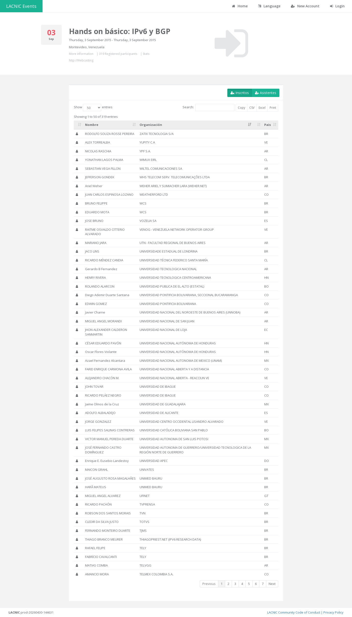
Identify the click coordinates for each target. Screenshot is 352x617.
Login (337, 6)
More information (81, 54)
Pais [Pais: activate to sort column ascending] (267, 124)
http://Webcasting (81, 60)
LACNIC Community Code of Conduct (293, 612)
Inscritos (240, 92)
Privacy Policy (333, 612)
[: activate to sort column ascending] (78, 125)
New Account (305, 6)
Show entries (93, 107)
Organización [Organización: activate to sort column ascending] (151, 124)
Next (272, 583)
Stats (146, 54)
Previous (209, 583)
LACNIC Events (21, 6)
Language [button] (269, 6)
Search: (208, 107)
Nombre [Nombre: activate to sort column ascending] (91, 124)
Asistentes (265, 92)
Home (240, 6)
